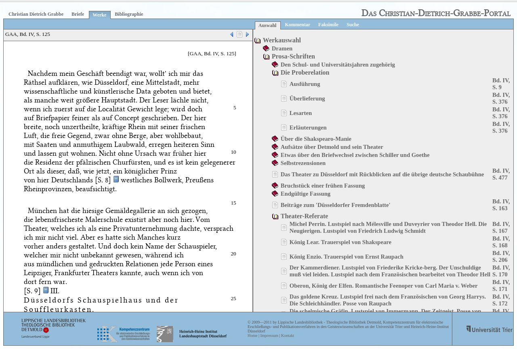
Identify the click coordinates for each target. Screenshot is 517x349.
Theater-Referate (304, 216)
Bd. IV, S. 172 (501, 300)
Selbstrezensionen (303, 163)
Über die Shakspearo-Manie (316, 139)
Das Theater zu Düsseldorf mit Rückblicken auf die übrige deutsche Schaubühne (382, 174)
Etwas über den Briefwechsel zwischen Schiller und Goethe (355, 155)
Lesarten (301, 113)
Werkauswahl (282, 40)
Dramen (282, 48)
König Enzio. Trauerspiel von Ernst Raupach (347, 256)
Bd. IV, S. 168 (501, 242)
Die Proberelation (305, 72)
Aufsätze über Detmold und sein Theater (332, 147)
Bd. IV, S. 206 (501, 256)
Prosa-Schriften (293, 56)
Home (252, 335)
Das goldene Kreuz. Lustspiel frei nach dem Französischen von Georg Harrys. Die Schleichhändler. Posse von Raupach (388, 300)
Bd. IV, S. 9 (501, 83)
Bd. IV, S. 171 (501, 285)
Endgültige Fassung (305, 193)
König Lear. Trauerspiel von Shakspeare (340, 242)
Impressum (269, 335)
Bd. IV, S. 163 (501, 204)
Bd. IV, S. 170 (501, 271)
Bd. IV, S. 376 (501, 98)
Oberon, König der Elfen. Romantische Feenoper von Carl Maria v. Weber (384, 285)
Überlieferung (307, 98)
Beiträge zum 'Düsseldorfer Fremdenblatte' (336, 205)
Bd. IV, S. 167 (501, 227)
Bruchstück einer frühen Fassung (323, 185)
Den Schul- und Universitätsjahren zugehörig (338, 64)
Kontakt (287, 335)
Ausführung (305, 84)
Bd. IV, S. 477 (501, 174)
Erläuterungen (308, 127)
